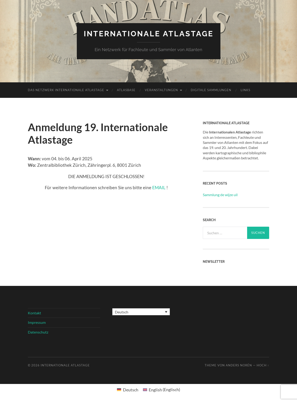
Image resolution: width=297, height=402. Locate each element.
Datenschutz (38, 332)
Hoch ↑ (263, 365)
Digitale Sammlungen (211, 90)
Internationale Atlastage (148, 33)
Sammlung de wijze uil (220, 194)
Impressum (37, 322)
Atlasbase (126, 90)
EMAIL (158, 187)
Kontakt (34, 313)
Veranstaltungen (161, 90)
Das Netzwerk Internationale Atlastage (66, 90)
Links (245, 90)
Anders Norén (239, 365)
